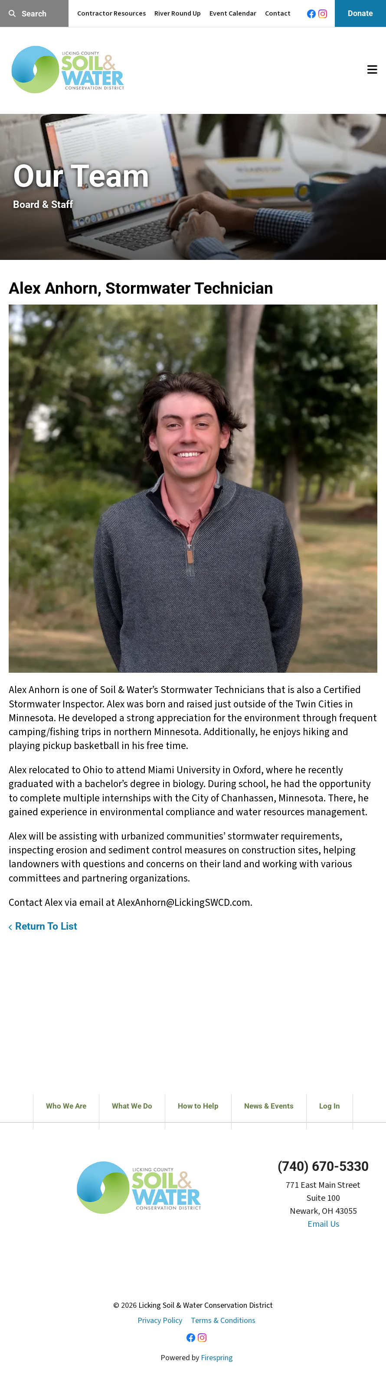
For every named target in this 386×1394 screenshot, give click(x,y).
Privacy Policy (159, 1320)
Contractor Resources (111, 13)
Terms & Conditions (223, 1320)
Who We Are (66, 1106)
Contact (278, 13)
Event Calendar (232, 13)
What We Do (132, 1106)
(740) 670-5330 (323, 1166)
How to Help (198, 1106)
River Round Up (177, 13)
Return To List (46, 926)
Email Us (323, 1224)
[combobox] (34, 14)
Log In (329, 1106)
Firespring (217, 1357)
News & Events (269, 1106)
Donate (360, 13)
